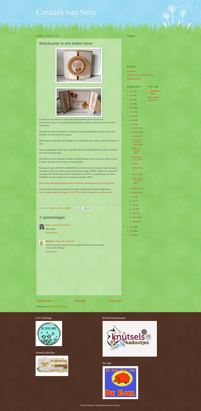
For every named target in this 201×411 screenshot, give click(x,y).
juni (134, 201)
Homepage (80, 300)
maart (134, 213)
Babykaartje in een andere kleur (137, 180)
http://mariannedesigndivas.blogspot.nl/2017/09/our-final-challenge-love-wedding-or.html (75, 192)
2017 (132, 124)
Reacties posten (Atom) (57, 306)
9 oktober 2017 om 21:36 (64, 241)
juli (133, 197)
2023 (132, 100)
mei (134, 205)
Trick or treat (137, 174)
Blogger (117, 405)
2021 (132, 108)
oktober (135, 136)
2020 (132, 112)
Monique (49, 241)
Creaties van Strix (66, 12)
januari (135, 221)
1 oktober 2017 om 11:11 (60, 225)
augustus (136, 193)
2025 (132, 91)
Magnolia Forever (134, 79)
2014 (132, 235)
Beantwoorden (51, 233)
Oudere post (114, 300)
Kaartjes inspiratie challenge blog (140, 75)
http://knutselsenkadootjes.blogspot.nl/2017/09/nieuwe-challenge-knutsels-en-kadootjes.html (76, 183)
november (136, 132)
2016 (132, 227)
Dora (48, 225)
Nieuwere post (44, 300)
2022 (132, 104)
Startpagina (131, 71)
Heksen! (135, 164)
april (134, 209)
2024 (132, 95)
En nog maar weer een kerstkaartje (137, 142)
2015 (132, 231)
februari (135, 217)
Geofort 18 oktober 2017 (136, 150)
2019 (132, 116)
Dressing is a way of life (137, 158)
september (136, 188)
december (136, 128)
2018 (132, 120)
